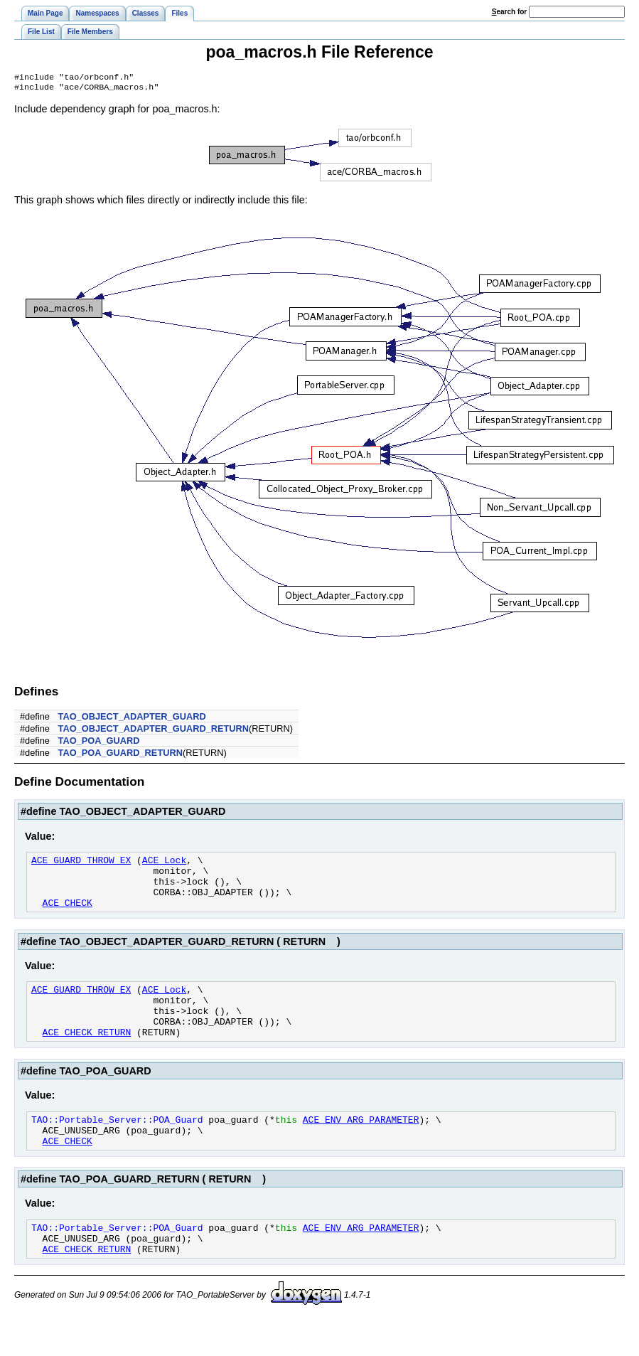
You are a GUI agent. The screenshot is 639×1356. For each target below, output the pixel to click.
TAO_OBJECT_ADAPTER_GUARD (132, 719)
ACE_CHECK (67, 915)
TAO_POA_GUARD (99, 743)
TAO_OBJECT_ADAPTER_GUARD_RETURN (153, 731)
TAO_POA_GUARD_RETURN (120, 755)
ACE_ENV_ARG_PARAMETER (361, 1145)
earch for (509, 12)
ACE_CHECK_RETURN (87, 1056)
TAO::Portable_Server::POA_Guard (117, 1145)
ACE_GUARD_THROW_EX (81, 864)
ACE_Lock (164, 864)
